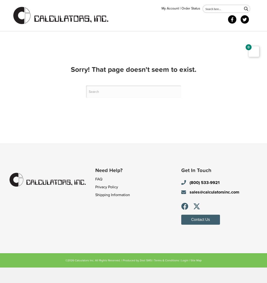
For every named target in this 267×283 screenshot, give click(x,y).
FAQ (98, 194)
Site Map (196, 275)
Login (184, 275)
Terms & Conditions (166, 275)
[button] (184, 221)
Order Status (190, 8)
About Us (26, 37)
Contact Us (73, 37)
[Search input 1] (222, 9)
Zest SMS (146, 275)
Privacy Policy (106, 202)
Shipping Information (112, 210)
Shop (49, 37)
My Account (170, 8)
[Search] (133, 107)
